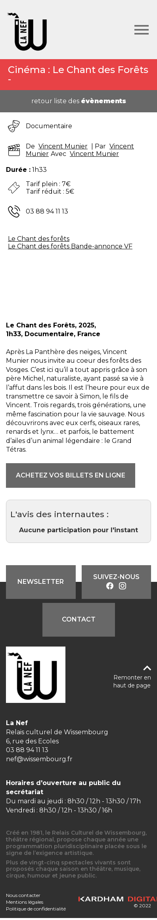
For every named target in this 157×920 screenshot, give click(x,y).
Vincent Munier (63, 146)
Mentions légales (24, 902)
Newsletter (40, 581)
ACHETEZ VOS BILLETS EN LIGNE (70, 475)
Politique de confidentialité (36, 909)
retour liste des (78, 101)
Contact (79, 619)
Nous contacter (23, 895)
